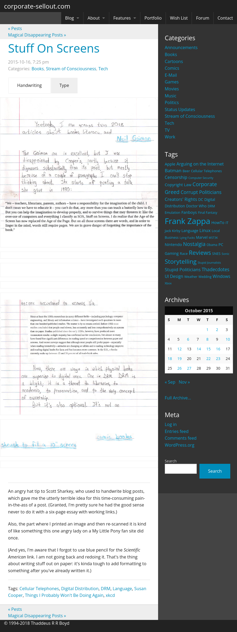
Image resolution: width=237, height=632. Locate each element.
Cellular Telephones (39, 588)
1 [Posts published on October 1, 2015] (207, 329)
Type (64, 85)
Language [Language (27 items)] (189, 230)
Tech (169, 123)
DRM (106, 588)
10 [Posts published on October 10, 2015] (228, 339)
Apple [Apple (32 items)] (170, 164)
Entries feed (177, 431)
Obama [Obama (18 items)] (212, 244)
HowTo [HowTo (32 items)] (218, 222)
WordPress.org (179, 445)
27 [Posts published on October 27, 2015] (189, 368)
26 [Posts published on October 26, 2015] (179, 368)
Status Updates (180, 109)
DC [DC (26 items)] (200, 199)
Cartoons (174, 61)
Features (122, 18)
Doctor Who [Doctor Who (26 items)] (196, 205)
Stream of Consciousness (190, 116)
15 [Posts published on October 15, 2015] (208, 348)
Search (171, 461)
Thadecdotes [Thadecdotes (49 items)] (215, 269)
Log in (171, 424)
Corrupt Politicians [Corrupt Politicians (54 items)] (201, 192)
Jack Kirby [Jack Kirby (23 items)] (172, 230)
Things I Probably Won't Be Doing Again (64, 595)
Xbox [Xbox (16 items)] (168, 283)
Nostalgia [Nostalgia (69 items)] (194, 244)
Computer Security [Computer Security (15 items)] (200, 178)
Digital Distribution (80, 588)
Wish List (179, 18)
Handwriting (29, 85)
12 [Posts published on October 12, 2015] (179, 348)
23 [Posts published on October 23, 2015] (218, 358)
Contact (225, 18)
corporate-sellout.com (37, 6)
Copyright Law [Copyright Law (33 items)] (178, 184)
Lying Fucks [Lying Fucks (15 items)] (187, 238)
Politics (172, 102)
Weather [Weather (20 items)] (191, 276)
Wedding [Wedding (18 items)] (205, 276)
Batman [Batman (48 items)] (173, 170)
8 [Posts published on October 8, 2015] (207, 339)
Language (122, 588)
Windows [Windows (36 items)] (221, 276)
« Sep (170, 382)
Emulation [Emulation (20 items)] (172, 212)
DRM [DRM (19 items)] (211, 206)
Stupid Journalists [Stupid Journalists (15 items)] (209, 262)
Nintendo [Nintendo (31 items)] (173, 244)
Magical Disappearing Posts (37, 35)
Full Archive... (178, 398)
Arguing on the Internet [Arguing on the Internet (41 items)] (200, 164)
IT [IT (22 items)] (226, 222)
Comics (172, 68)
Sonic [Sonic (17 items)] (225, 254)
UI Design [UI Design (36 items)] (174, 276)
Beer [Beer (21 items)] (186, 171)
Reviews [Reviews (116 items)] (200, 252)
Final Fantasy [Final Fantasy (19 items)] (207, 212)
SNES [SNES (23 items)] (216, 253)
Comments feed (181, 438)
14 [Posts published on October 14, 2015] (199, 348)
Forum (202, 18)
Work (170, 137)
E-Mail (171, 75)
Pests (15, 28)
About (93, 18)
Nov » (184, 382)
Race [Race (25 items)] (184, 253)
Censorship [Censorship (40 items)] (176, 177)
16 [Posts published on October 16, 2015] (218, 348)
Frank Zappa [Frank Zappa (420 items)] (187, 221)
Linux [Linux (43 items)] (205, 230)
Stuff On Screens (54, 48)
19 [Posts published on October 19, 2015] (179, 358)
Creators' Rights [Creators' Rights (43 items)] (181, 199)
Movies (172, 89)
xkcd (110, 595)
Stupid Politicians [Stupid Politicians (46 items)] (183, 269)
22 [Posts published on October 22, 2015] (208, 358)
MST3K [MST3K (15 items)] (213, 238)
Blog (69, 18)
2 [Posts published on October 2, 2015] (217, 329)
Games (172, 82)
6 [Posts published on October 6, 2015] (188, 339)
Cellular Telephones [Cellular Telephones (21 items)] (206, 171)
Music (171, 96)
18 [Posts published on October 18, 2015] (170, 358)
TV (167, 130)
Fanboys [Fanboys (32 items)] (189, 212)
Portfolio (153, 18)
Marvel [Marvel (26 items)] (202, 237)
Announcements (181, 47)
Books (171, 54)
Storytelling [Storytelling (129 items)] (181, 261)
